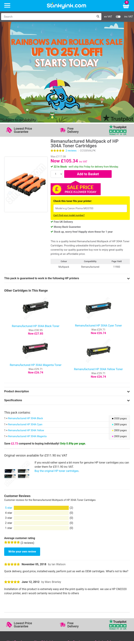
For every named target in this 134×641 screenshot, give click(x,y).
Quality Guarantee (78, 559)
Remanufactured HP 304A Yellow (26, 332)
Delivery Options (105, 549)
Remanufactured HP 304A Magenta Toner (35, 267)
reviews (71, 52)
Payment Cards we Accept (111, 564)
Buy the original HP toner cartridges (57, 373)
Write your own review (22, 453)
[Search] (47, 16)
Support (72, 549)
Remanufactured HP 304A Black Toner (35, 228)
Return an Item (43, 559)
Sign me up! (14, 589)
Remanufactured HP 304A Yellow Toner (98, 271)
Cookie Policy (75, 569)
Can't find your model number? (69, 117)
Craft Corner (42, 569)
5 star (8, 410)
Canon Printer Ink (17, 554)
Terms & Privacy (77, 564)
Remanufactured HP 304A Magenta (27, 338)
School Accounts (105, 559)
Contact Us (41, 554)
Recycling (40, 564)
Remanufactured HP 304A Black (25, 320)
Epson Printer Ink (17, 559)
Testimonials (75, 554)
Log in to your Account (48, 549)
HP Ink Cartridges (18, 549)
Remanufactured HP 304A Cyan (25, 326)
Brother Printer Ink (18, 564)
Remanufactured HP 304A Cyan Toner (98, 227)
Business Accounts (106, 554)
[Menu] (7, 5)
